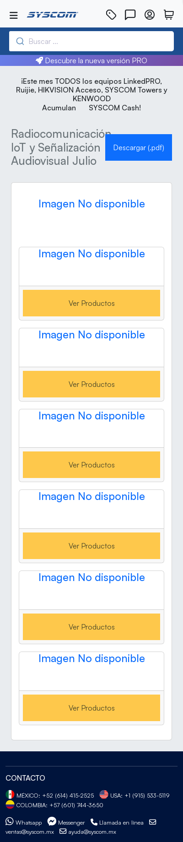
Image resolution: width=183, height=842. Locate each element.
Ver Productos (92, 303)
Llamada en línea (117, 822)
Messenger (66, 822)
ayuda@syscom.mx (87, 831)
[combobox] (80, 41)
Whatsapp (23, 822)
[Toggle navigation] (13, 16)
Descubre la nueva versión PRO (91, 60)
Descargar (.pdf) (138, 147)
